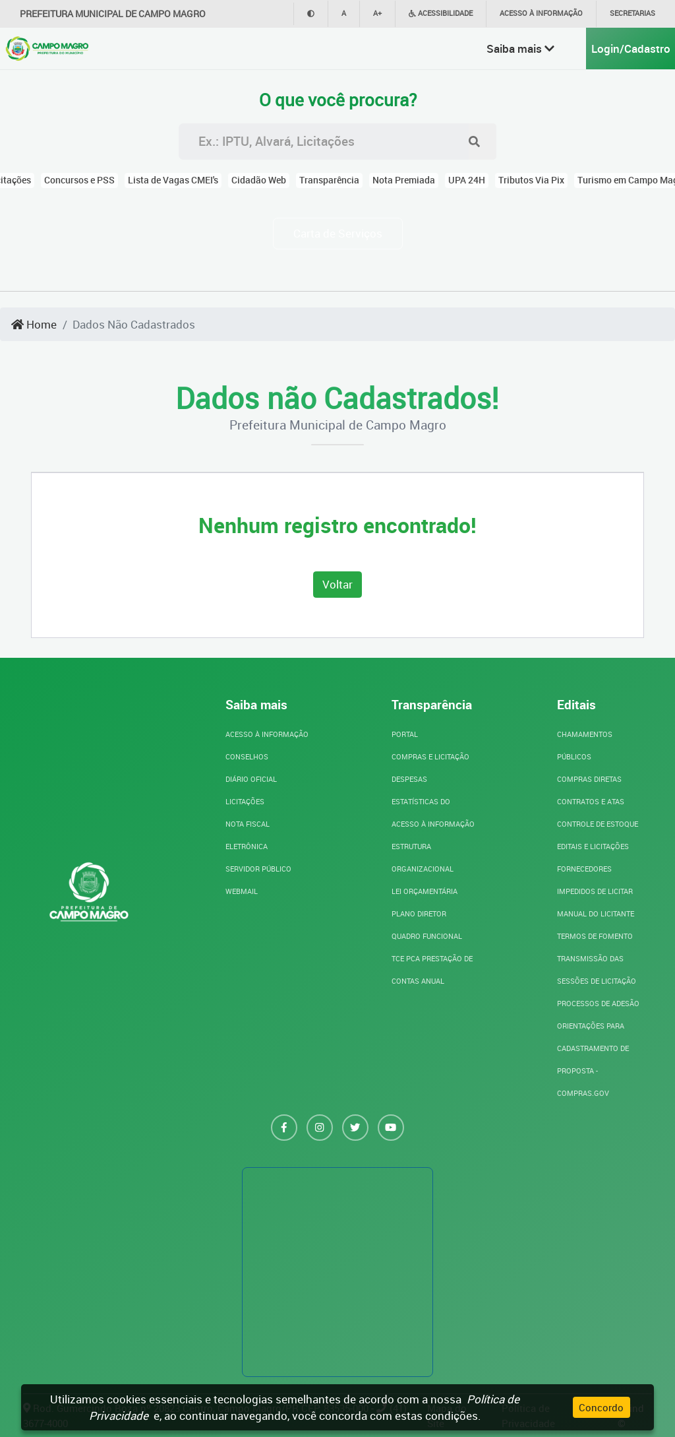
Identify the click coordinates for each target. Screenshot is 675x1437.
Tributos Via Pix (531, 180)
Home (34, 324)
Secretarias (632, 13)
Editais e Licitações (593, 846)
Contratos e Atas (590, 801)
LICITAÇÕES (244, 801)
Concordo (601, 1407)
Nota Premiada (403, 180)
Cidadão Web (258, 180)
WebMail (241, 891)
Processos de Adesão (598, 1003)
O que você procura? (338, 100)
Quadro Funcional (427, 936)
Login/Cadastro (630, 48)
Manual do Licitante (595, 913)
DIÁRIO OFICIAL (251, 779)
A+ (377, 13)
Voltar (337, 584)
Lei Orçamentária (424, 891)
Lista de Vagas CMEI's (173, 180)
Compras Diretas (589, 779)
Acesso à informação (541, 13)
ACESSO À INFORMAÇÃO (266, 734)
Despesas (409, 779)
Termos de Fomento (595, 936)
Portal (405, 734)
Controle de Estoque (597, 824)
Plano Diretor (419, 913)
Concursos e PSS (79, 180)
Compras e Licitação (430, 756)
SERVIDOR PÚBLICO (258, 869)
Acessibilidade (441, 13)
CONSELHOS (246, 756)
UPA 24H (466, 180)
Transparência (329, 180)
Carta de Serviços (337, 233)
